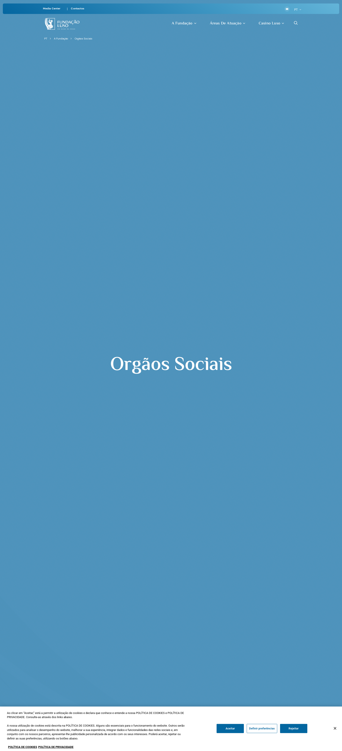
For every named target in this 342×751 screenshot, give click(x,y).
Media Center (51, 8)
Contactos (77, 8)
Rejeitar (294, 733)
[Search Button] (295, 22)
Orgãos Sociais (83, 38)
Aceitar (230, 733)
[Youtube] (287, 9)
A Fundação (184, 23)
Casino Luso (272, 23)
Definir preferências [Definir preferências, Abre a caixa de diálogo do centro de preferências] (262, 733)
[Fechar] (335, 733)
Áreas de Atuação (228, 23)
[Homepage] (62, 23)
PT (298, 10)
